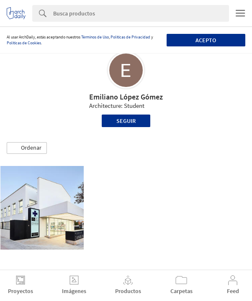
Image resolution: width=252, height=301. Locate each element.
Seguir (126, 121)
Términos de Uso (95, 37)
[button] (27, 148)
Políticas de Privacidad (130, 37)
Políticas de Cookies (24, 43)
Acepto (205, 40)
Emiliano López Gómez (126, 97)
